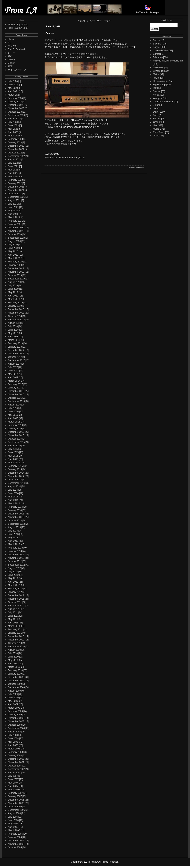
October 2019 (15, 275)
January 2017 (15, 387)
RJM (155, 88)
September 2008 (16, 728)
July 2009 (13, 694)
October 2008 (15, 725)
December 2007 (16, 759)
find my (11, 59)
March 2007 (14, 789)
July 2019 (13, 285)
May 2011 (13, 619)
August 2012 (14, 568)
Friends (157, 118)
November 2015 (16, 435)
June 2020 (13, 248)
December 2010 (16, 636)
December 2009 (16, 677)
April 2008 (13, 745)
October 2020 (15, 234)
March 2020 (14, 258)
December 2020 (16, 227)
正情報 (11, 63)
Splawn (156, 91)
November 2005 (16, 844)
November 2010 (16, 639)
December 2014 (16, 473)
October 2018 (15, 316)
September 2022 (16, 156)
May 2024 (13, 88)
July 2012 (13, 571)
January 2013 (15, 551)
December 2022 (16, 146)
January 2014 (15, 510)
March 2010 (14, 667)
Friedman (140, 167)
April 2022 (13, 173)
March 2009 (14, 707)
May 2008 (13, 742)
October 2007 (15, 765)
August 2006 (14, 813)
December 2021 (16, 186)
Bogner (156, 47)
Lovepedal (158, 71)
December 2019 (16, 268)
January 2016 (15, 428)
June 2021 (13, 207)
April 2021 (13, 214)
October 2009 (15, 684)
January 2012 (15, 592)
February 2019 (15, 302)
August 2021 (14, 200)
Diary (155, 111)
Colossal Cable (160, 50)
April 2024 (13, 91)
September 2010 (16, 646)
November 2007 (16, 762)
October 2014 (15, 479)
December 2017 (16, 350)
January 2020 (15, 265)
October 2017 (15, 357)
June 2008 (13, 738)
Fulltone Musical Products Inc (168, 60)
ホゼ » (107, 20)
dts (154, 108)
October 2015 (15, 438)
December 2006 (16, 799)
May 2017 (13, 374)
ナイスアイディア (17, 69)
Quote (156, 135)
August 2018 (14, 323)
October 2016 (15, 398)
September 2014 (16, 483)
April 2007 (13, 786)
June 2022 (13, 166)
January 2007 (15, 796)
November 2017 (16, 353)
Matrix (156, 74)
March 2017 (14, 381)
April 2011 (13, 622)
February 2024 (15, 98)
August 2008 (14, 731)
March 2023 (14, 135)
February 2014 (15, 507)
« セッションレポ (86, 20)
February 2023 (15, 139)
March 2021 (14, 217)
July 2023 (13, 122)
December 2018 (16, 309)
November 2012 (16, 558)
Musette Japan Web (18, 24)
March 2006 (14, 830)
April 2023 (13, 132)
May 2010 (13, 660)
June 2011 (13, 616)
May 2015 (13, 455)
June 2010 (13, 656)
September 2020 (16, 238)
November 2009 (16, 680)
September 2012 (16, 564)
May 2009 (13, 701)
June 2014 (13, 493)
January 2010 (15, 673)
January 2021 (15, 224)
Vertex (156, 94)
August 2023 (14, 118)
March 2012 (14, 585)
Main (99, 20)
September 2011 (16, 605)
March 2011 (14, 626)
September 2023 (16, 115)
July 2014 (13, 490)
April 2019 (13, 295)
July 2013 (13, 530)
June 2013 (13, 534)
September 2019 (16, 278)
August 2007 (14, 772)
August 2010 (14, 650)
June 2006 (13, 820)
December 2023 (16, 105)
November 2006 (16, 803)
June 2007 (13, 779)
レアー (11, 52)
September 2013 (16, 524)
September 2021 (16, 197)
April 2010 (13, 663)
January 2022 (15, 183)
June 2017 (13, 370)
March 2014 (14, 503)
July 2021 (13, 203)
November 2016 (16, 394)
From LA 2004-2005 (18, 28)
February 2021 (15, 220)
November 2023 (16, 108)
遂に (10, 56)
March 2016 (14, 421)
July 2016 (13, 408)
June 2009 (13, 697)
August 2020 (14, 241)
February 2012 (15, 588)
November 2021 (16, 190)
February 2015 (15, 466)
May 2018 (13, 333)
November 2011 (16, 599)
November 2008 (16, 721)
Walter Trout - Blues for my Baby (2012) (65, 157)
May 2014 (13, 496)
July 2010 (13, 653)
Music (156, 129)
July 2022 (13, 163)
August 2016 (14, 404)
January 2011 (15, 633)
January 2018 (15, 346)
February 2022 (15, 180)
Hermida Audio (160, 81)
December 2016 (16, 391)
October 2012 (15, 561)
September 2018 (16, 319)
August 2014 (14, 486)
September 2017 (16, 360)
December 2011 (16, 595)
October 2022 (15, 152)
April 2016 (13, 418)
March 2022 (14, 176)
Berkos (156, 40)
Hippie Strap (159, 84)
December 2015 (16, 432)
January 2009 (15, 714)
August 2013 (14, 527)
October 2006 (15, 806)
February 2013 (15, 547)
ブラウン (12, 46)
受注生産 (60, 144)
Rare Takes (158, 132)
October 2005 (15, 847)
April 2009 (13, 704)
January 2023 (15, 142)
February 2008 (15, 752)
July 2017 (13, 367)
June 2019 (13, 289)
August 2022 (14, 159)
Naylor (156, 77)
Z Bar (156, 105)
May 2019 (13, 292)
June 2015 (13, 452)
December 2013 (16, 513)
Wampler (157, 98)
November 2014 (16, 476)
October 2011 (15, 602)
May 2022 (13, 169)
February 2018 (15, 343)
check (11, 39)
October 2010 (15, 643)
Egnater (157, 54)
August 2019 (14, 282)
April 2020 (13, 255)
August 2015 (14, 445)
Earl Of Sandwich (17, 49)
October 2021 (15, 193)
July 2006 (13, 816)
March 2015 (14, 462)
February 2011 (15, 629)
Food (155, 115)
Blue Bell (157, 43)
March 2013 (14, 544)
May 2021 (13, 210)
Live (155, 125)
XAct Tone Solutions (163, 101)
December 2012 (16, 554)
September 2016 (16, 401)
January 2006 (15, 837)
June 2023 (13, 125)
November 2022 (16, 149)
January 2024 (15, 101)
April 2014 (13, 500)
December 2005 (16, 840)
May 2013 (13, 537)
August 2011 (14, 609)
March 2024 (14, 94)
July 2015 (13, 449)
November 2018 (16, 312)
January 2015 (15, 469)
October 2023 (15, 111)
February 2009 (15, 711)
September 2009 (16, 687)
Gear (155, 122)
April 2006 (13, 827)
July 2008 (13, 735)
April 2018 (13, 336)
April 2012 (13, 581)
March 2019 (14, 299)
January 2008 (15, 755)
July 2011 (13, 612)
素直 (10, 66)
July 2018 (13, 326)
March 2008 (14, 748)
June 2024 (13, 84)
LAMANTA (158, 67)
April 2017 (13, 377)
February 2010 (15, 670)
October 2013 (15, 520)
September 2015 (16, 442)
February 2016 (15, 425)
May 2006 (13, 823)
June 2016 (13, 411)
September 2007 (16, 769)
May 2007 (13, 782)
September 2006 (16, 810)
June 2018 (13, 329)
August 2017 (14, 364)
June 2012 (13, 575)
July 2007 (13, 776)
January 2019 (15, 306)
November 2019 (16, 272)
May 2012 (13, 578)
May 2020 (13, 251)
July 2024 (13, 81)
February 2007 (15, 793)
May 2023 (13, 129)
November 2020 (16, 231)
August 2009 (14, 690)
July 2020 (13, 244)
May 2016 (13, 415)
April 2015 (13, 459)
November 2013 (16, 517)
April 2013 (13, 541)
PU (9, 42)
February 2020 (15, 261)
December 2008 (16, 718)
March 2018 (14, 340)
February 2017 (15, 384)
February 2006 (15, 834)
